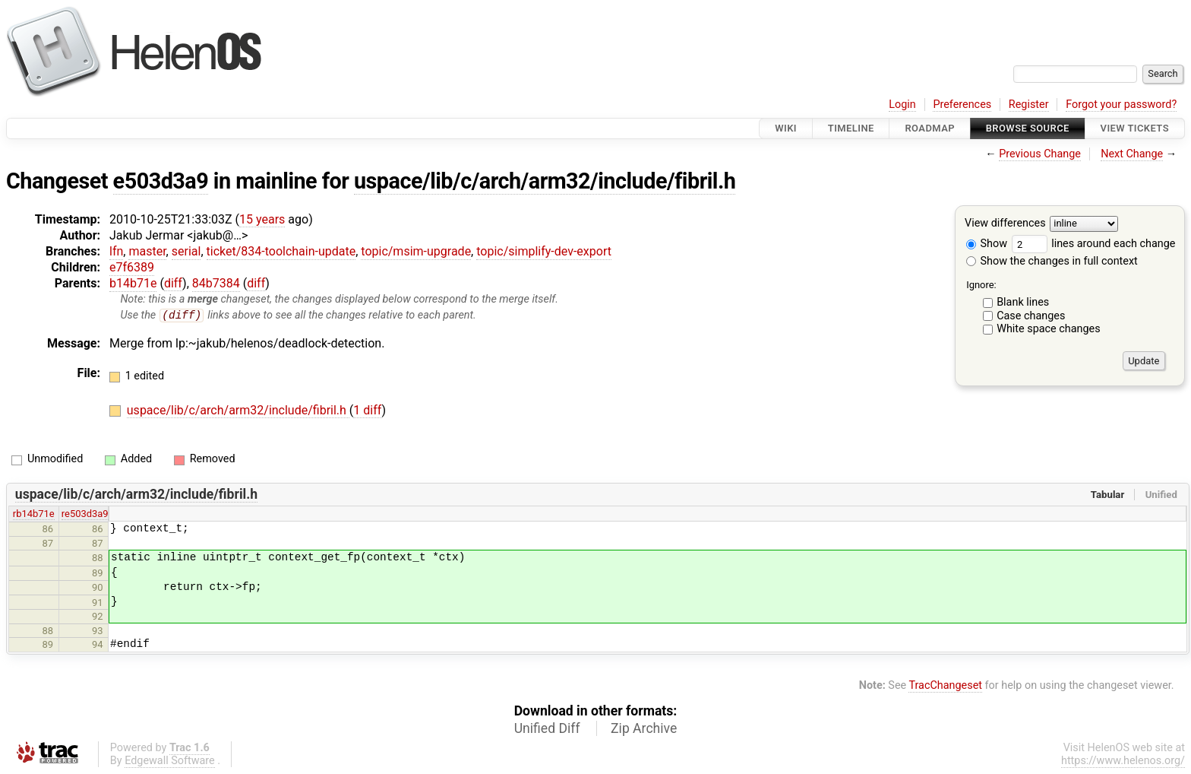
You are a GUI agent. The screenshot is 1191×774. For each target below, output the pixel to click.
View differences (1005, 223)
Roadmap (930, 128)
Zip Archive (644, 728)
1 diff (367, 411)
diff (173, 283)
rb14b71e (34, 514)
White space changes (1049, 328)
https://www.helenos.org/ (1123, 760)
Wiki (786, 128)
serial (186, 251)
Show (986, 243)
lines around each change (1094, 243)
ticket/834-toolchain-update (281, 251)
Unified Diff (547, 728)
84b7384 (216, 283)
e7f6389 (131, 267)
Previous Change (1040, 154)
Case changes (1031, 315)
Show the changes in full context (1052, 261)
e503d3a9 (161, 181)
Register (1029, 104)
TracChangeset (945, 686)
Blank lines (1023, 302)
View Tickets (1135, 128)
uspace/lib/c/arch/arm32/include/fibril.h (544, 181)
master (147, 251)
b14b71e (132, 283)
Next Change (1132, 154)
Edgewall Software (170, 760)
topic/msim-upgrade (416, 251)
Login (902, 104)
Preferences (962, 104)
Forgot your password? (1121, 104)
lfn (116, 251)
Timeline (851, 128)
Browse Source (1027, 128)
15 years (262, 219)
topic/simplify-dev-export (543, 251)
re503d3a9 (85, 514)
